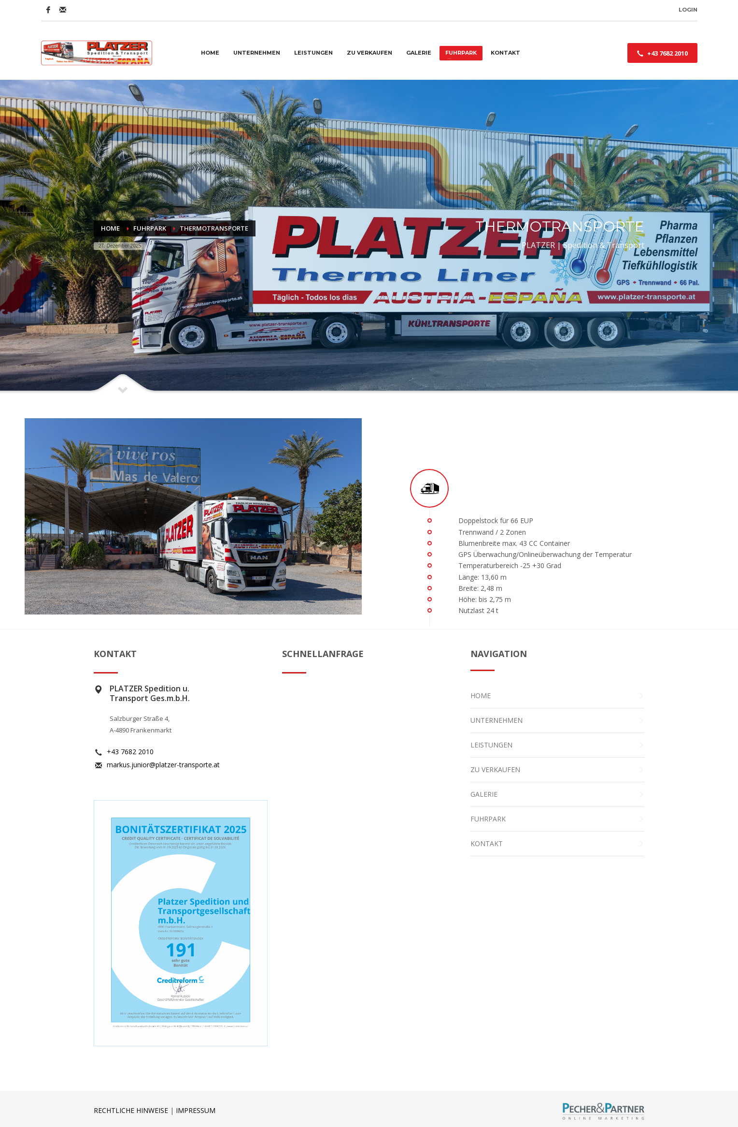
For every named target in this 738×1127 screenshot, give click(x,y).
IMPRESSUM (195, 1110)
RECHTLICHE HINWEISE (131, 1110)
